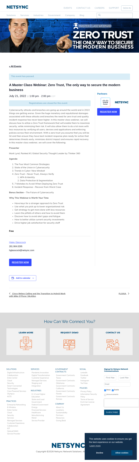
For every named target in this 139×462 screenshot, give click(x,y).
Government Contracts (61, 370)
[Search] (117, 15)
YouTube (84, 383)
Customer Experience (15, 423)
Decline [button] (99, 453)
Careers (100, 8)
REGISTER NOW (20, 262)
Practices (11, 401)
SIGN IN (127, 8)
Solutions (11, 15)
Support (114, 8)
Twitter (83, 378)
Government (54, 15)
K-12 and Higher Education (38, 395)
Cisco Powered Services (16, 391)
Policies (83, 388)
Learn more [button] (95, 446)
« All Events (15, 66)
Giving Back (61, 421)
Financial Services (39, 410)
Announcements (112, 394)
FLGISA (123, 293)
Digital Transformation (41, 375)
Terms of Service (87, 399)
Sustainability (61, 413)
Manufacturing (38, 415)
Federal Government (40, 405)
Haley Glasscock (17, 242)
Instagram (84, 381)
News (108, 390)
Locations (60, 410)
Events (68, 8)
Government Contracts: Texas (65, 377)
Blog (82, 15)
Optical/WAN (12, 431)
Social (83, 369)
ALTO (9, 396)
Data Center (12, 378)
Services (24, 15)
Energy (34, 407)
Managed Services (14, 421)
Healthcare (36, 413)
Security (10, 383)
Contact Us (83, 8)
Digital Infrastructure (15, 373)
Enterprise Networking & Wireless (16, 406)
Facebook (84, 375)
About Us (60, 407)
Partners (59, 415)
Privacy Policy (85, 391)
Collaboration (12, 375)
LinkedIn (83, 373)
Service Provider (13, 434)
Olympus (10, 394)
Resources (60, 418)
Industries (38, 15)
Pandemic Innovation (40, 373)
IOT (8, 428)
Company (70, 15)
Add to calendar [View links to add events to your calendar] (23, 278)
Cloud (9, 381)
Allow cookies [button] (121, 453)
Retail (34, 418)
